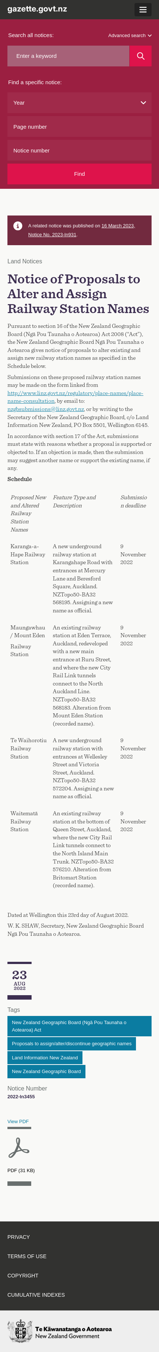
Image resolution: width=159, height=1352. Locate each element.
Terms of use (26, 1256)
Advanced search (130, 35)
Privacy (18, 1237)
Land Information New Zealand (45, 1057)
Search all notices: (31, 35)
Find (79, 174)
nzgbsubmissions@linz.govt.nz (45, 409)
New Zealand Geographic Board (46, 1071)
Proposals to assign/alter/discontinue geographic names (72, 1043)
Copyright (22, 1276)
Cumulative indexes (36, 1295)
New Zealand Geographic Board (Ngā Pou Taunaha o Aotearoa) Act (69, 1026)
